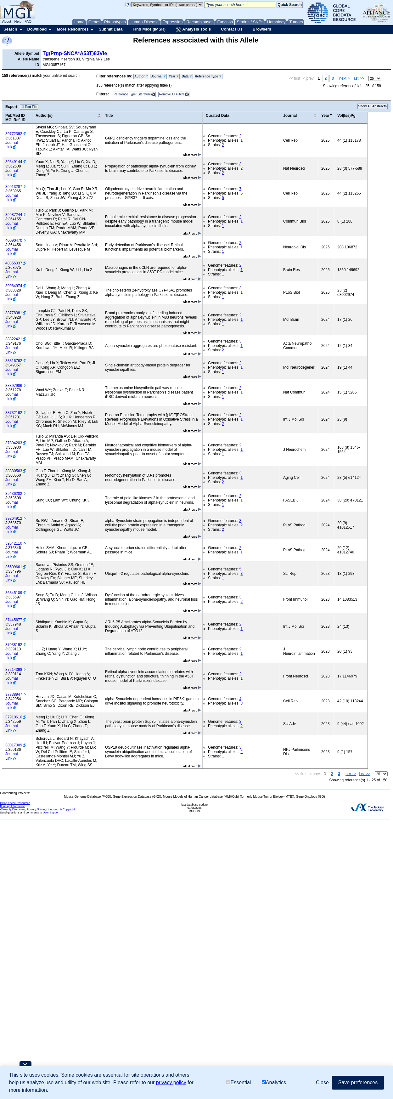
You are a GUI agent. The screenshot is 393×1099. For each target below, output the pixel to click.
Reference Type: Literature (132, 94)
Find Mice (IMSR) (149, 29)
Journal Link (11, 144)
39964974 (13, 286)
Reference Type (208, 76)
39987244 (13, 214)
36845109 (13, 593)
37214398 (13, 669)
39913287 (13, 186)
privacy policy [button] (171, 1082)
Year (174, 76)
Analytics (274, 1082)
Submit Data (111, 29)
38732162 (13, 413)
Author (141, 76)
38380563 (13, 471)
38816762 (13, 361)
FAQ (28, 21)
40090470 (13, 240)
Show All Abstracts (372, 106)
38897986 (13, 385)
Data (187, 76)
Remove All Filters (172, 94)
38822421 (13, 339)
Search (10, 29)
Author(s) (44, 115)
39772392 (13, 134)
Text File (29, 107)
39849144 (13, 162)
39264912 (13, 518)
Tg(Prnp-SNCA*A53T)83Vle (75, 53)
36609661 (13, 567)
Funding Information (12, 806)
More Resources (72, 29)
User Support (51, 812)
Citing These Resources (15, 803)
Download (37, 29)
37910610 (13, 717)
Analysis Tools (193, 29)
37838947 (13, 694)
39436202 (13, 493)
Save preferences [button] (358, 1082)
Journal (158, 76)
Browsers (262, 29)
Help (17, 21)
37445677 (13, 620)
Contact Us (232, 29)
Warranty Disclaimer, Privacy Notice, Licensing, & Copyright (37, 809)
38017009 (13, 745)
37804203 (13, 443)
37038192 (13, 645)
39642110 (13, 543)
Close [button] (322, 1082)
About (6, 21)
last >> (358, 78)
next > (344, 78)
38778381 (13, 313)
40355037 (13, 263)
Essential (238, 1082)
